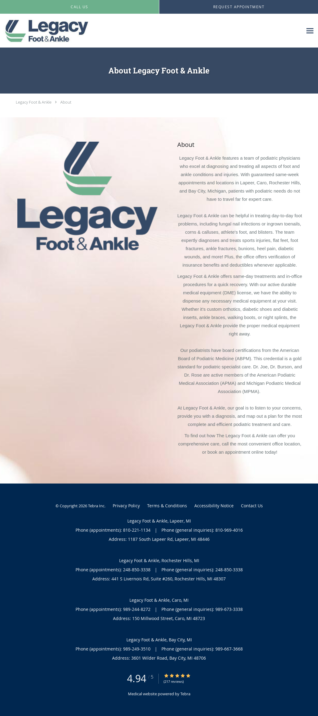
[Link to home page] (46, 31)
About (65, 102)
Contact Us (252, 506)
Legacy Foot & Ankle (33, 102)
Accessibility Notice (214, 506)
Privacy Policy (126, 506)
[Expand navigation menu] (310, 31)
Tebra (185, 694)
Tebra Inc (96, 506)
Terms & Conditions (167, 506)
